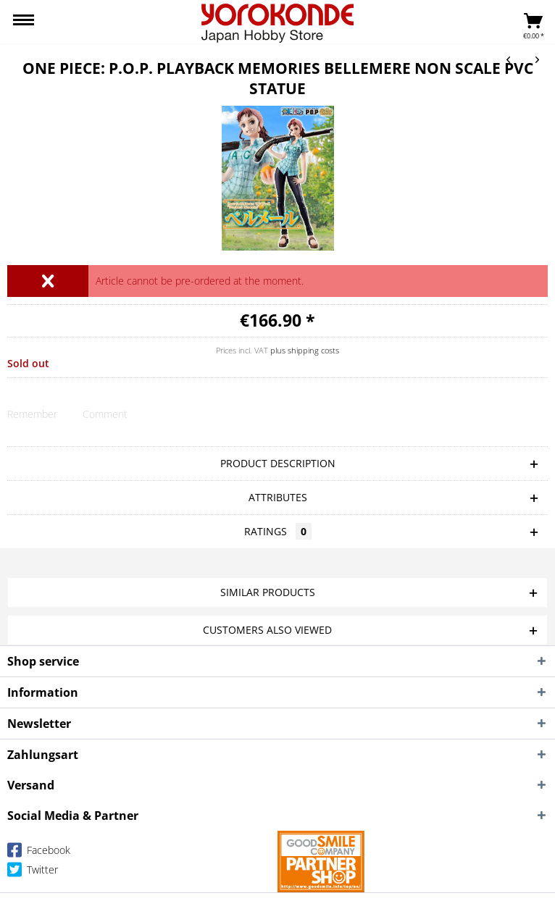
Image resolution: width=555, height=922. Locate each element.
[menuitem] (23, 21)
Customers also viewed (267, 630)
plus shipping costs (304, 350)
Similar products (267, 592)
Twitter (32, 872)
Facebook (38, 853)
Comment (105, 414)
